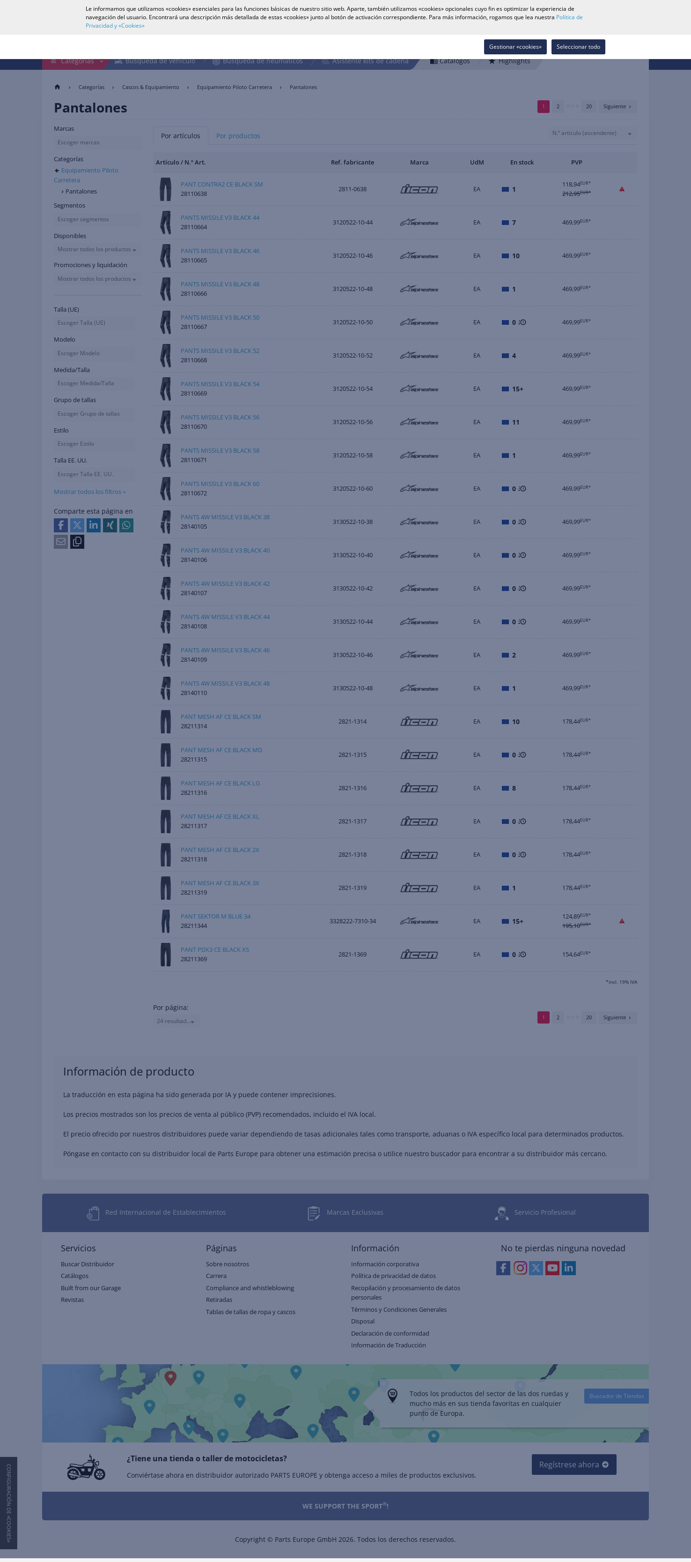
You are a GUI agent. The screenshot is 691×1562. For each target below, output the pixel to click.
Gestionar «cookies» (515, 47)
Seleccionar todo (578, 47)
